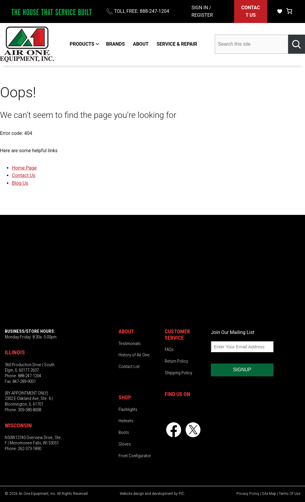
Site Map (269, 493)
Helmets (126, 421)
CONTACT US (250, 11)
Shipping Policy (178, 372)
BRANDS (115, 44)
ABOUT (140, 44)
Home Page (24, 168)
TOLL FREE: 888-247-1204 (141, 11)
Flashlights (128, 409)
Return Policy (176, 361)
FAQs (169, 349)
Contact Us (23, 175)
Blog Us (20, 183)
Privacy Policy (247, 493)
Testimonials (130, 343)
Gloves (125, 444)
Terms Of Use (289, 493)
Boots (124, 432)
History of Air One (134, 355)
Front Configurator (135, 455)
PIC (181, 493)
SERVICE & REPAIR (177, 44)
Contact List (129, 366)
